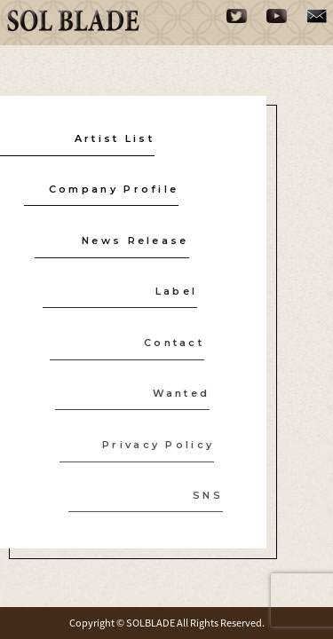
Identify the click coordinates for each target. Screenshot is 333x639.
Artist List (115, 137)
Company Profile (113, 189)
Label (174, 291)
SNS (202, 495)
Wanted (178, 393)
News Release (134, 239)
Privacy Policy (154, 444)
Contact (171, 341)
